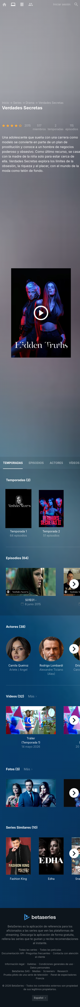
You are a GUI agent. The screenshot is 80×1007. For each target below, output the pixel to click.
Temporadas (13, 463)
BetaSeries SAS (21, 971)
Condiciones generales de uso (56, 964)
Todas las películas (50, 949)
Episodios (36, 463)
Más (31, 696)
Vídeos (74, 463)
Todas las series (28, 949)
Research (62, 971)
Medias (36, 971)
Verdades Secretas (51, 102)
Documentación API (13, 953)
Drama (30, 102)
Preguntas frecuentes (38, 953)
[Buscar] (76, 4)
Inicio (5, 102)
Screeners (49, 971)
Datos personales (40, 967)
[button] (18, 656)
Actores (56, 463)
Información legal (14, 964)
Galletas (31, 964)
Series (17, 102)
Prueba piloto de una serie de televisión (26, 974)
